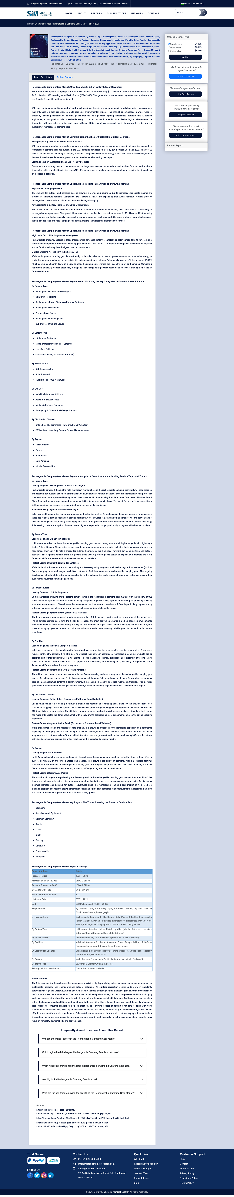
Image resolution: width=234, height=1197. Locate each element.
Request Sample (186, 76)
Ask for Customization (186, 135)
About (82, 13)
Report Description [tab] (43, 77)
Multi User (175, 47)
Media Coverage (142, 1168)
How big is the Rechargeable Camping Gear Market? (69, 1079)
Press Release (141, 1178)
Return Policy (187, 1183)
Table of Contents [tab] (65, 77)
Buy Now (185, 57)
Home (69, 13)
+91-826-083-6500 (91, 1159)
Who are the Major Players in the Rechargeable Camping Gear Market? (79, 1038)
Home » (31, 24)
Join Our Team (141, 1173)
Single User (176, 44)
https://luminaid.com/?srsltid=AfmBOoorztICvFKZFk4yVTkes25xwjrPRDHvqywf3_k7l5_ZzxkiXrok (83, 1118)
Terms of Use (187, 1168)
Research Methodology (146, 1163)
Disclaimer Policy (189, 1178)
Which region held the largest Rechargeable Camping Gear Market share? (81, 1052)
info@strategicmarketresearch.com (96, 1163)
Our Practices (116, 13)
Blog (136, 1183)
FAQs (182, 1159)
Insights (137, 13)
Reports (96, 13)
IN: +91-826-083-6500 (192, 4)
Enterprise (175, 51)
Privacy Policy (187, 1173)
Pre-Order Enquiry (186, 94)
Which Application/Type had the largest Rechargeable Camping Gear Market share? (86, 1065)
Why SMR (139, 1159)
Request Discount (186, 115)
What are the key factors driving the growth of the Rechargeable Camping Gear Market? (88, 1093)
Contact (153, 13)
